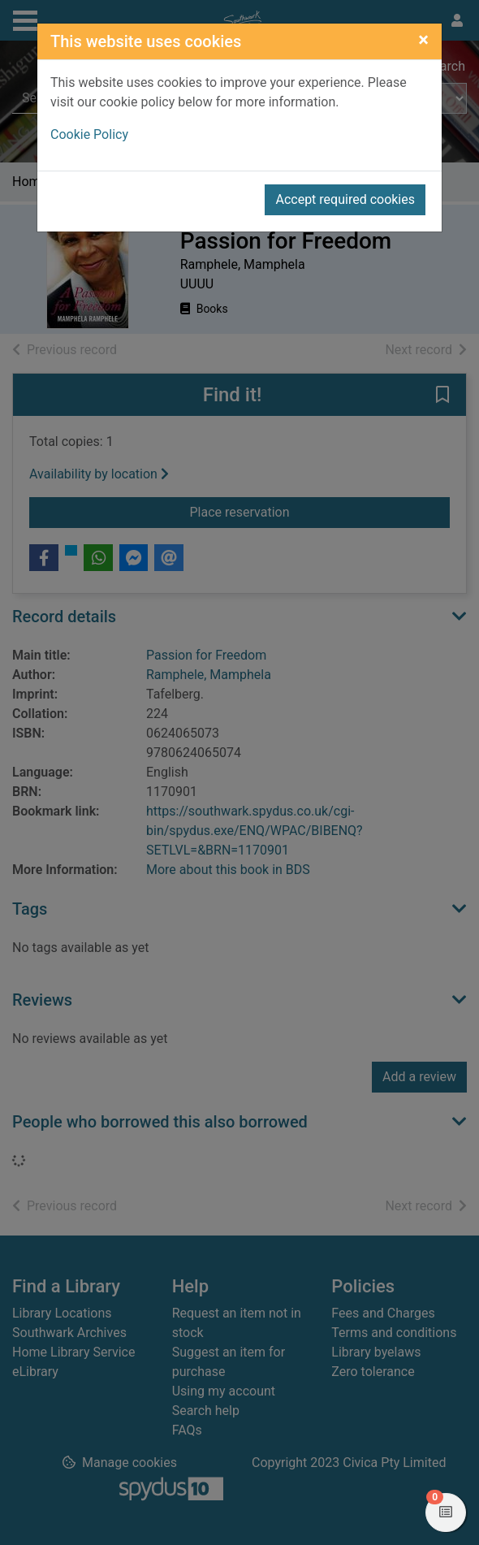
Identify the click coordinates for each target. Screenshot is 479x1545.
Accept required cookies (345, 199)
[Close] (423, 40)
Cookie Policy (89, 134)
